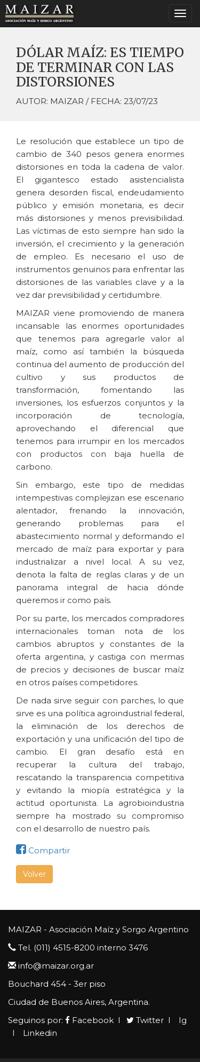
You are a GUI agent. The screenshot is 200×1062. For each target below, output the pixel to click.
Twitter (145, 1020)
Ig (182, 1020)
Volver (34, 874)
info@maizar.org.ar (56, 966)
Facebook (89, 1020)
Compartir (43, 850)
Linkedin (39, 1033)
